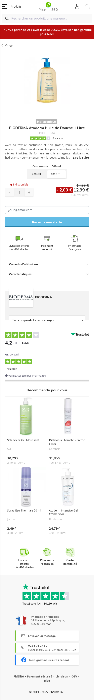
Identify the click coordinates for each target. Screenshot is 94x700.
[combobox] (47, 18)
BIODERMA (47, 133)
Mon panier (87, 7)
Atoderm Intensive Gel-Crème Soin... (64, 512)
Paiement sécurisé (39, 676)
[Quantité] (19, 192)
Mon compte (77, 6)
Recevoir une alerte (47, 222)
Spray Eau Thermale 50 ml (24, 510)
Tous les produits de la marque (33, 320)
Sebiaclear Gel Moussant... (24, 440)
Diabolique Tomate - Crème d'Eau (67, 442)
